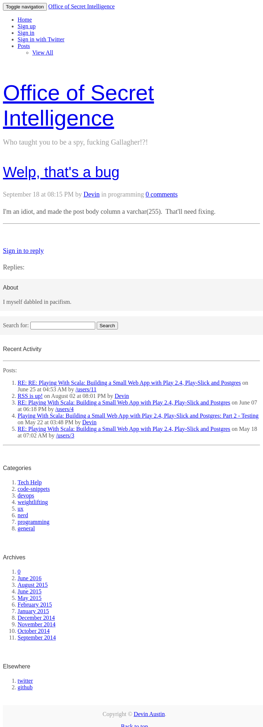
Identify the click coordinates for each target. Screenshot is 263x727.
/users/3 (65, 435)
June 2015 (29, 591)
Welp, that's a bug (61, 172)
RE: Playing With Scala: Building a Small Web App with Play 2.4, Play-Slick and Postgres (124, 402)
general (26, 528)
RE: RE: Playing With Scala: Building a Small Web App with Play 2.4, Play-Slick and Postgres (129, 383)
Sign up (27, 26)
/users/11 (85, 389)
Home (25, 19)
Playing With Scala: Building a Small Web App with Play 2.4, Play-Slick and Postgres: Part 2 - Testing (138, 416)
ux (20, 509)
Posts (24, 46)
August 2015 (33, 585)
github (25, 687)
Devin (92, 194)
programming (33, 522)
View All (42, 52)
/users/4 (64, 409)
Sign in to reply (23, 250)
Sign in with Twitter (41, 39)
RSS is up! (30, 396)
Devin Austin (149, 714)
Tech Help (30, 482)
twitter (25, 681)
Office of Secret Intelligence (81, 6)
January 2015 (33, 611)
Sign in (26, 33)
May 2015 (29, 598)
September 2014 (37, 637)
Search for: (16, 325)
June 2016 (29, 578)
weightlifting (33, 502)
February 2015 (35, 604)
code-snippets (34, 489)
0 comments (161, 194)
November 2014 (37, 624)
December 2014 (36, 618)
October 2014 (34, 631)
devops (26, 495)
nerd (23, 515)
